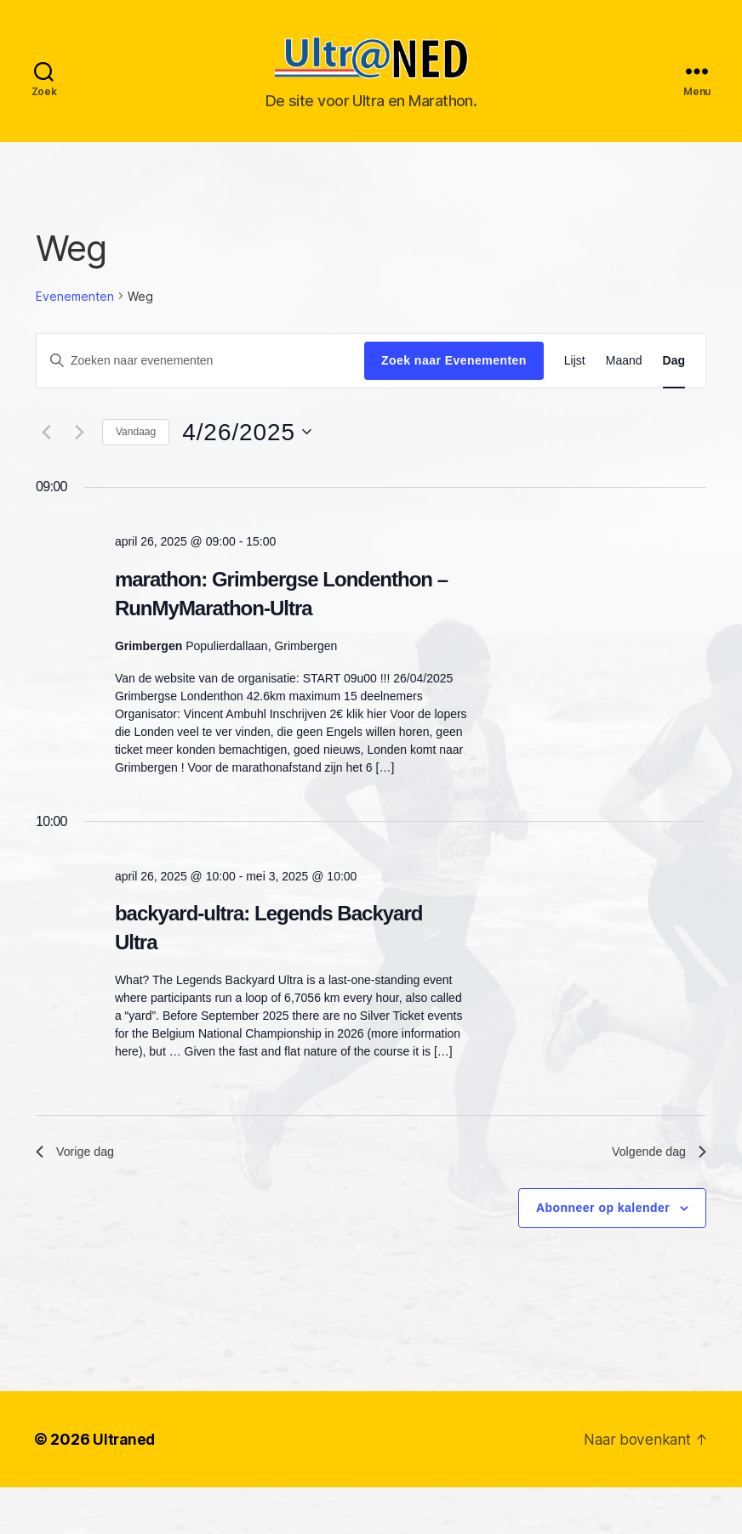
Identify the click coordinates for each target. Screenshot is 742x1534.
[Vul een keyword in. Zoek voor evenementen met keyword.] (200, 386)
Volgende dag (654, 1179)
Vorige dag (79, 1179)
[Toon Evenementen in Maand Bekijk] (624, 386)
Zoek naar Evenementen (454, 386)
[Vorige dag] (46, 457)
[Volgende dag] (79, 457)
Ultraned (125, 1468)
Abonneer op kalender (603, 1236)
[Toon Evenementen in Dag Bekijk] (674, 386)
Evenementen (75, 321)
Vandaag (136, 457)
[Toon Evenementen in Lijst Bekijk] (574, 386)
